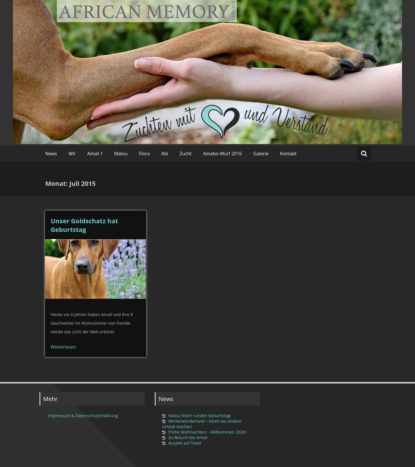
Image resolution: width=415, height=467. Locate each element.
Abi (164, 153)
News (51, 153)
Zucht (186, 153)
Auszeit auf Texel (184, 443)
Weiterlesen (63, 347)
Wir (72, 153)
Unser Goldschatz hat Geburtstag (84, 225)
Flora (144, 153)
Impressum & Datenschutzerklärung (83, 415)
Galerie (261, 153)
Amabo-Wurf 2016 (222, 153)
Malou (120, 153)
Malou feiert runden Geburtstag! (199, 415)
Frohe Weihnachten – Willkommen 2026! (207, 432)
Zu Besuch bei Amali (187, 437)
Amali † (95, 153)
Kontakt (288, 153)
